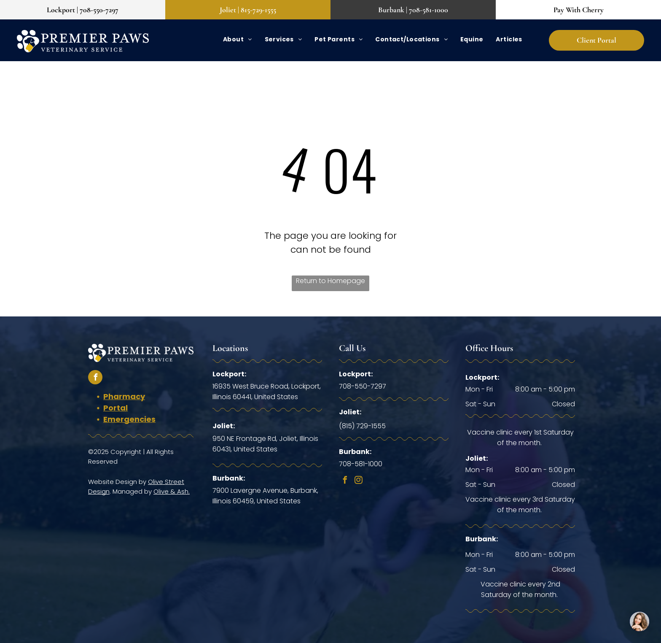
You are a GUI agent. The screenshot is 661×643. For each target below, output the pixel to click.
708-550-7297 (362, 386)
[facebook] (95, 378)
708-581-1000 (360, 464)
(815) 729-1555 (362, 426)
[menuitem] (237, 39)
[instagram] (358, 481)
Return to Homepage (330, 281)
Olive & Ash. (171, 491)
